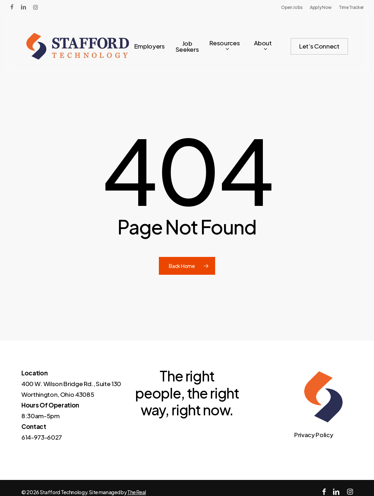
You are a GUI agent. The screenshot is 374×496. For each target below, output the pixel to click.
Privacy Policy (313, 435)
